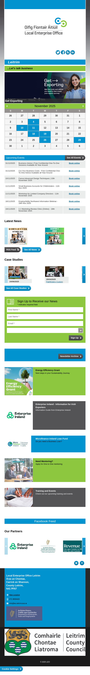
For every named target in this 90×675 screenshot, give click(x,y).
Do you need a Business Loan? (49, 441)
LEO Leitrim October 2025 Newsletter (38, 234)
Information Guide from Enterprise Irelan (53, 410)
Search (75, 4)
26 (45, 140)
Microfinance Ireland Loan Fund (52, 439)
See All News (30, 249)
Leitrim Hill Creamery (38, 271)
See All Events (74, 158)
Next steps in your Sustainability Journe (53, 373)
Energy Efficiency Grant (48, 370)
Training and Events (46, 491)
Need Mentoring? (44, 461)
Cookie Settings (10, 669)
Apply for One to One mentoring (49, 464)
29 (79, 140)
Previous (6, 236)
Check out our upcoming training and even (54, 494)
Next (83, 236)
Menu (81, 4)
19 (45, 134)
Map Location (14, 595)
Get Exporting (13, 100)
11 (33, 128)
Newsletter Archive (69, 356)
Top (82, 563)
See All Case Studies (16, 288)
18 (33, 134)
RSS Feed (11, 249)
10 (22, 128)
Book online (74, 163)
